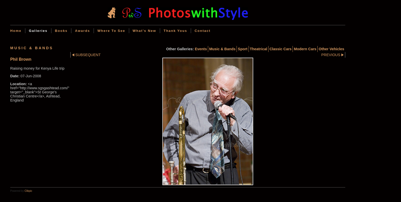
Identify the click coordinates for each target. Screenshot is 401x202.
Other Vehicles (331, 49)
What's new (144, 31)
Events (201, 49)
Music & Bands (222, 49)
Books (61, 31)
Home (15, 31)
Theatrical (258, 49)
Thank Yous (175, 31)
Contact (202, 31)
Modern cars (305, 49)
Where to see (111, 31)
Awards (82, 31)
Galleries (38, 31)
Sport (243, 49)
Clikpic (28, 191)
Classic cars (281, 49)
